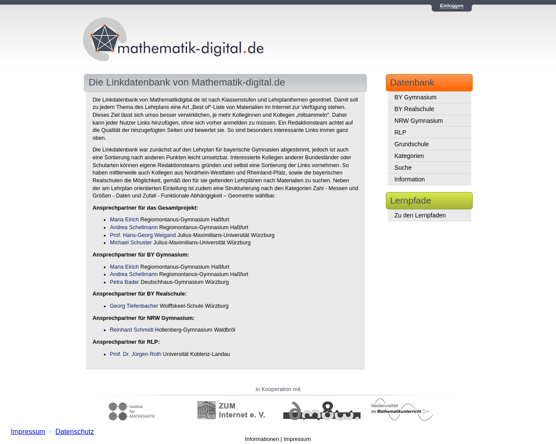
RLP (400, 132)
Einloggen (451, 5)
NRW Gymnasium (418, 120)
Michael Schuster (131, 243)
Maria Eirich (124, 220)
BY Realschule (414, 108)
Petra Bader (124, 282)
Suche (403, 167)
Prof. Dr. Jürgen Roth (135, 354)
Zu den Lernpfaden (420, 215)
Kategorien (409, 155)
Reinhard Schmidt (131, 330)
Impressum (297, 439)
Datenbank (412, 82)
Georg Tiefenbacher (134, 306)
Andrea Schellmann (134, 227)
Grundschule (411, 144)
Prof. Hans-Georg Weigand (143, 235)
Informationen (262, 439)
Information (409, 179)
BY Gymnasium (415, 97)
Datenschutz (74, 431)
